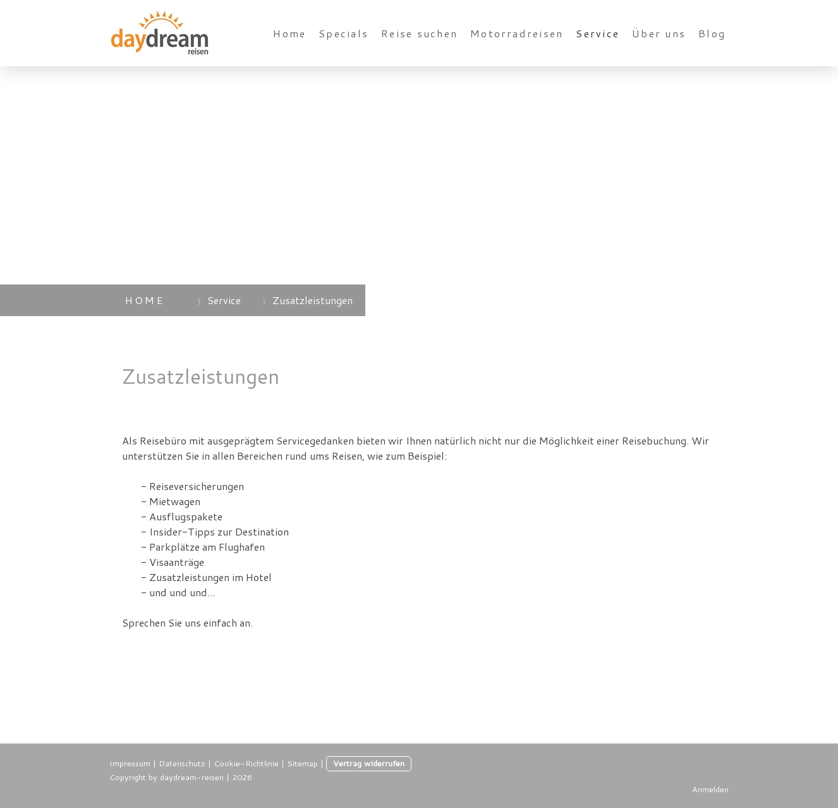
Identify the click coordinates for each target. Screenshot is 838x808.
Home (289, 33)
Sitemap (302, 763)
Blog (712, 33)
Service (597, 33)
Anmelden (710, 789)
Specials (343, 33)
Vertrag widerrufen (368, 763)
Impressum (129, 763)
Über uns (659, 33)
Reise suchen (419, 33)
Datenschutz (182, 763)
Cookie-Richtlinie (246, 763)
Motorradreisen (516, 33)
